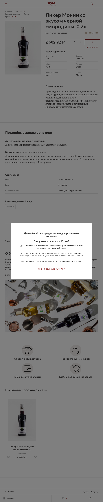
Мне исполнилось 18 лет (51, 269)
